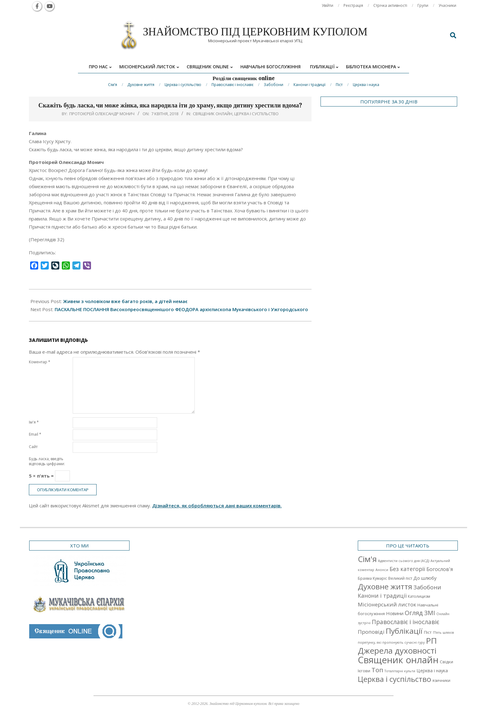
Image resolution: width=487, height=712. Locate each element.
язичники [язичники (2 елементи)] (441, 680)
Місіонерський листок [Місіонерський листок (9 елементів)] (387, 604)
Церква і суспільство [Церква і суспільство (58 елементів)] (394, 679)
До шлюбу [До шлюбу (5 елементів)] (424, 578)
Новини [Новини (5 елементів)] (394, 613)
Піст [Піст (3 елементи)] (428, 632)
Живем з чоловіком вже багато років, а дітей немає (125, 301)
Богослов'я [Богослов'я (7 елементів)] (439, 569)
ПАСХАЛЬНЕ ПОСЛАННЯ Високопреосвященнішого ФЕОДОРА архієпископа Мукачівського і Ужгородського (181, 309)
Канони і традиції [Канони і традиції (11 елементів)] (382, 595)
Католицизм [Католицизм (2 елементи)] (419, 596)
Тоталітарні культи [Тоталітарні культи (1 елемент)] (400, 671)
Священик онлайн (212, 113)
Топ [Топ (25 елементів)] (377, 669)
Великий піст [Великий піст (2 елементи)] (400, 578)
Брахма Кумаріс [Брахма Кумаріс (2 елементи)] (372, 578)
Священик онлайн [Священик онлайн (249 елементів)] (398, 660)
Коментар (39, 362)
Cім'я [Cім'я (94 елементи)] (367, 559)
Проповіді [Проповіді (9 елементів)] (371, 631)
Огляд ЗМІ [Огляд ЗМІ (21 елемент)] (420, 613)
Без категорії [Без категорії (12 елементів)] (407, 569)
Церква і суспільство (256, 113)
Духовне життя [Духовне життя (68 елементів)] (385, 586)
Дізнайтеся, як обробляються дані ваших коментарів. (217, 505)
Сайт (33, 446)
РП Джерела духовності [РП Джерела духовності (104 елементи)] (397, 645)
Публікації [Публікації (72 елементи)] (404, 631)
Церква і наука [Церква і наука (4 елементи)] (432, 670)
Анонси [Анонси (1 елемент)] (381, 570)
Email (35, 434)
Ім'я (34, 422)
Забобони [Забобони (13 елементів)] (427, 587)
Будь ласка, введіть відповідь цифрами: (47, 461)
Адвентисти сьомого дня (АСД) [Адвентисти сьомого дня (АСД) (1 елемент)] (403, 561)
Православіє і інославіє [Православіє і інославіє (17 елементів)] (405, 622)
